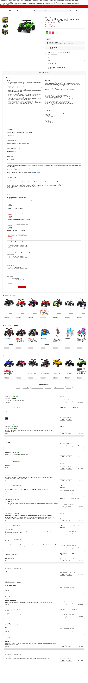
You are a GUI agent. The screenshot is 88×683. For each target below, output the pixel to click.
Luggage (10, 2)
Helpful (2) (17, 246)
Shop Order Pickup (70, 3)
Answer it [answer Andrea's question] (10, 283)
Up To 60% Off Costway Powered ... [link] (37, 387)
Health (3, 2)
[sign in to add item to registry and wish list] (83, 61)
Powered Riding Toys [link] (26, 387)
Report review (80, 402)
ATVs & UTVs (37, 14)
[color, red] (53, 32)
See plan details (54, 54)
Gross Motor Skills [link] (69, 387)
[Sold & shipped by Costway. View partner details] (65, 48)
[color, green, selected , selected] (47, 32)
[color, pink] (50, 32)
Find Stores (18, 4)
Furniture (55, 0)
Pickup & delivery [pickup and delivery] (27, 10)
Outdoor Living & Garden (47, 0)
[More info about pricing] (73, 25)
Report (26, 213)
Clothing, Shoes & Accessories (22, 0)
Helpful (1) (17, 257)
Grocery (58, 0)
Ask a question (22, 286)
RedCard (9, 4)
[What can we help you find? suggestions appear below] (52, 11)
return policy (50, 185)
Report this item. (36, 172)
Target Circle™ (41, 6)
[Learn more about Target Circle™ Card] (65, 64)
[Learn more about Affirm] (65, 68)
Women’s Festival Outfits (44, 3)
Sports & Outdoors (16, 2)
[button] (43, 309)
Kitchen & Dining (38, 0)
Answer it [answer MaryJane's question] (10, 272)
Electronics (24, 2)
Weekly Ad (64, 3)
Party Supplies (56, 2)
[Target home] (5, 10)
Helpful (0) (17, 213)
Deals (12, 3)
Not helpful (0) (22, 213)
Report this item (48, 57)
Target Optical (8, 3)
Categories (12, 10)
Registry (5, 4)
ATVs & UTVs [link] (18, 387)
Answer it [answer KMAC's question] (10, 227)
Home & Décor (32, 0)
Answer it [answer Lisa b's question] (10, 205)
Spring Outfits (28, 3)
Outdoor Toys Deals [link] (48, 387)
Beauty (72, 0)
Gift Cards (65, 2)
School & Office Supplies (47, 2)
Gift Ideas (61, 2)
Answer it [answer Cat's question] (10, 238)
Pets (68, 2)
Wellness (7, 2)
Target (4, 14)
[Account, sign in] (77, 11)
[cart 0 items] (83, 11)
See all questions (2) (11, 286)
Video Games (30, 2)
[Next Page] (83, 33)
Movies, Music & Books (37, 2)
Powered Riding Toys (29, 14)
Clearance (15, 3)
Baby (70, 0)
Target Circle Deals (58, 3)
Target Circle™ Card (50, 6)
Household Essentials (64, 0)
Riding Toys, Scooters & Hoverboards (17, 14)
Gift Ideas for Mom (12, 0)
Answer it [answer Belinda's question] (10, 216)
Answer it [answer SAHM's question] (10, 249)
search (71, 10)
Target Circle (13, 4)
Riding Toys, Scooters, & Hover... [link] (59, 387)
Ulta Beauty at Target (73, 2)
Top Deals (52, 3)
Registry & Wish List (68, 6)
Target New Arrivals (4, 0)
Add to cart (48, 39)
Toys (21, 2)
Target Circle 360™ (59, 6)
